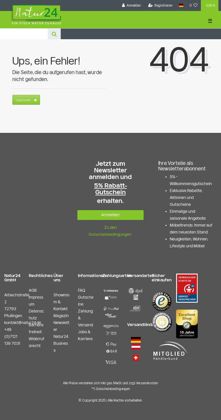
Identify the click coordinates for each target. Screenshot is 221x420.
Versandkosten (147, 383)
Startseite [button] (26, 100)
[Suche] (54, 34)
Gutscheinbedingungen (113, 389)
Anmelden (110, 214)
